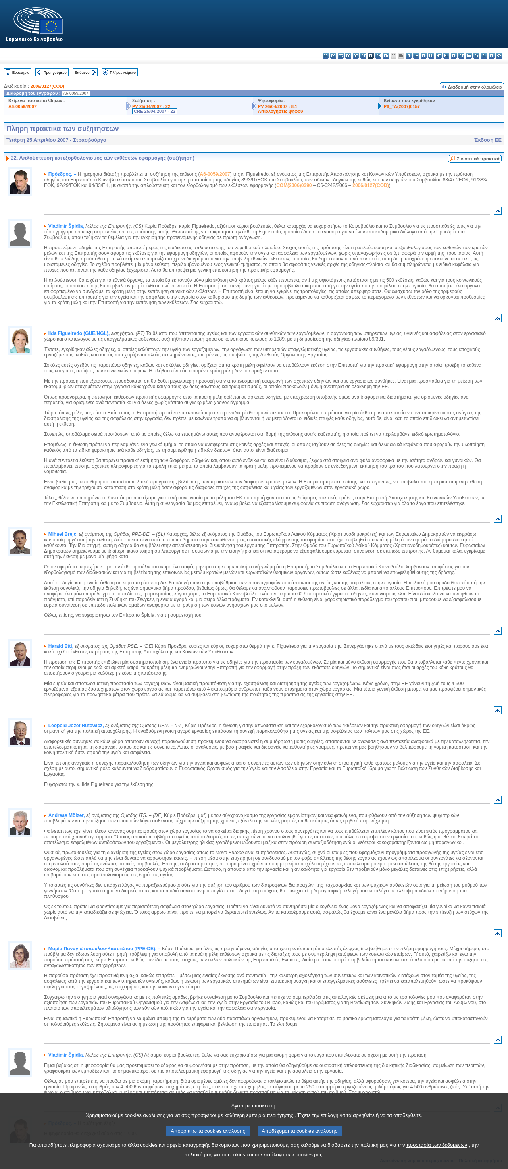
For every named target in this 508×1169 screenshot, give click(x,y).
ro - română (469, 56)
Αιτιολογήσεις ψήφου (280, 111)
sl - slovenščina (484, 56)
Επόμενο (81, 72)
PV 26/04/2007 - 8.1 (278, 106)
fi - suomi (492, 56)
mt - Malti (439, 56)
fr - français (386, 56)
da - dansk (348, 56)
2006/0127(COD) (47, 86)
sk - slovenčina (476, 56)
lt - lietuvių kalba (424, 56)
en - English (378, 56)
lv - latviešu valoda (416, 56)
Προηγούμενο (54, 72)
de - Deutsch (356, 56)
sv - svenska (499, 56)
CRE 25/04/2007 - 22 (154, 111)
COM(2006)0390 (294, 185)
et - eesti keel (363, 56)
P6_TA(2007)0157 (402, 106)
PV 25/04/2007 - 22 (151, 106)
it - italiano (409, 56)
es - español (333, 56)
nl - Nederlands (446, 56)
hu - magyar (431, 56)
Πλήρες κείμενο (123, 72)
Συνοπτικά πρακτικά (478, 158)
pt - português (461, 56)
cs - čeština (341, 56)
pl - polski (454, 56)
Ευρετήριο (20, 72)
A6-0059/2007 (22, 106)
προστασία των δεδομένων (436, 1155)
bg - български (326, 56)
